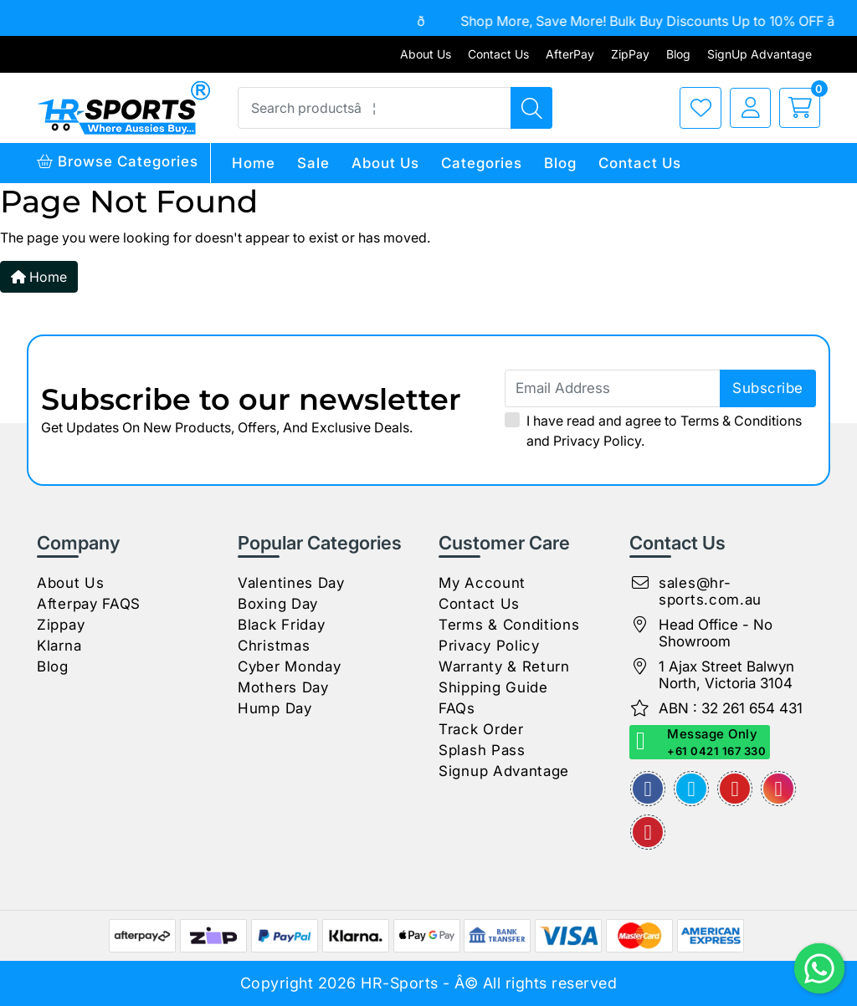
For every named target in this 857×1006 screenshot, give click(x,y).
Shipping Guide (493, 687)
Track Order (481, 729)
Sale (313, 163)
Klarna (59, 645)
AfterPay (570, 54)
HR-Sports (400, 983)
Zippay (61, 624)
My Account (482, 582)
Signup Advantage (504, 771)
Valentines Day (291, 582)
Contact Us (498, 54)
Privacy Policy (597, 440)
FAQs (457, 708)
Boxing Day (278, 603)
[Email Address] (660, 388)
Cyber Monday (289, 666)
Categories (481, 163)
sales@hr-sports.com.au (710, 591)
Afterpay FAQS (89, 603)
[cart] (795, 108)
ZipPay (630, 54)
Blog (678, 54)
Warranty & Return (504, 666)
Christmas (274, 645)
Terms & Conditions (741, 420)
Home (253, 163)
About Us (425, 54)
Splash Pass (482, 750)
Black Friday (281, 624)
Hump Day (275, 708)
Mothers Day (283, 687)
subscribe (767, 388)
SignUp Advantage (759, 54)
